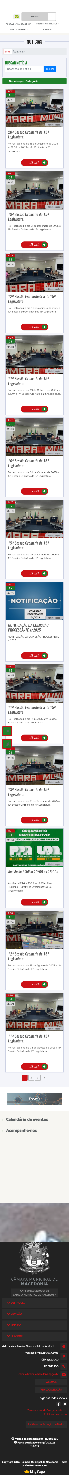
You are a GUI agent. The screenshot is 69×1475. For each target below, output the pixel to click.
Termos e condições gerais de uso (47, 1410)
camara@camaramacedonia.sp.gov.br (38, 1374)
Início (7, 51)
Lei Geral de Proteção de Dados (46, 1424)
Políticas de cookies (55, 1414)
